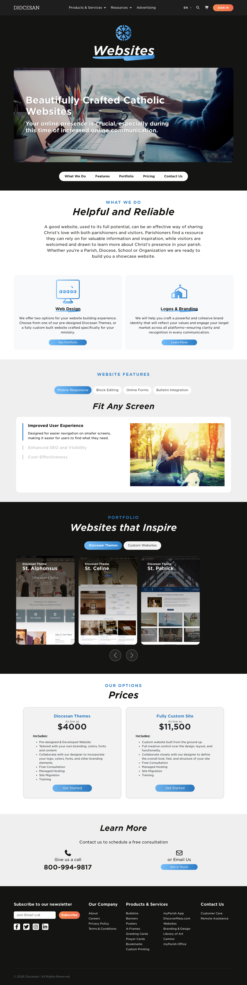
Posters (131, 923)
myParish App (173, 913)
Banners (132, 918)
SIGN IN (223, 7)
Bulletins (132, 913)
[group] (45, 600)
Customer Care (212, 913)
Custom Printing (137, 949)
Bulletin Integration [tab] (172, 390)
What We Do (75, 176)
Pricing (149, 176)
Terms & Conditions (102, 928)
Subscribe (69, 915)
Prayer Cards (135, 939)
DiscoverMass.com (176, 918)
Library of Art (173, 933)
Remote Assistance (214, 918)
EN (186, 7)
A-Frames (133, 928)
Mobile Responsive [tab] (72, 390)
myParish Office (174, 944)
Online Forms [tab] (137, 390)
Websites (170, 923)
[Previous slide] (115, 655)
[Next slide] (132, 655)
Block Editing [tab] (107, 390)
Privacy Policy (99, 923)
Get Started (72, 788)
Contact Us (173, 176)
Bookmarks (134, 944)
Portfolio (126, 176)
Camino (169, 939)
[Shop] (206, 7)
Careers (94, 918)
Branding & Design (176, 928)
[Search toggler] (197, 7)
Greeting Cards (137, 933)
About (93, 913)
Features (102, 176)
